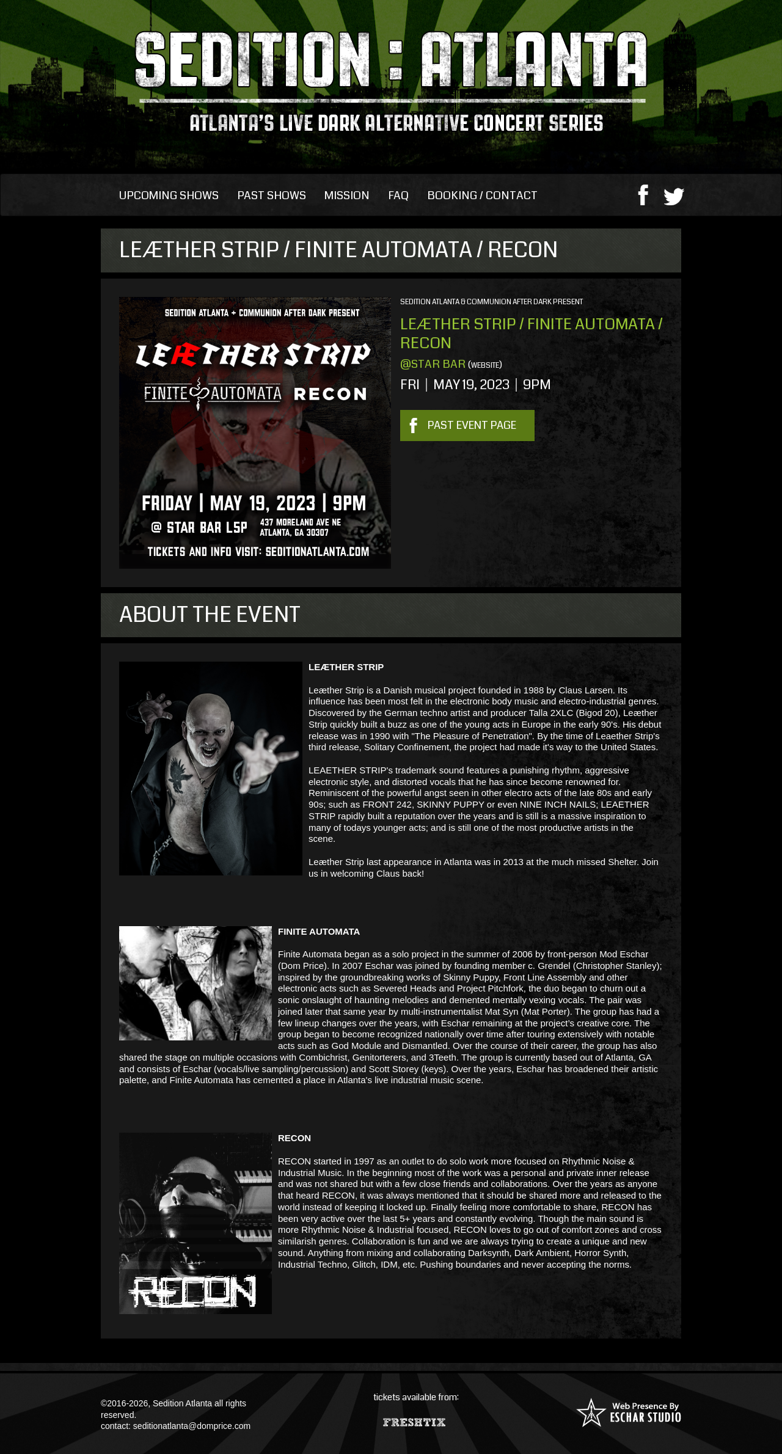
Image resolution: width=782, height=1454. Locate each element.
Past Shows (271, 195)
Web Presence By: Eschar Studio (628, 1412)
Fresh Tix (416, 1419)
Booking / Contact (482, 195)
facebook (643, 194)
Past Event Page (472, 425)
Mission (347, 195)
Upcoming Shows (169, 195)
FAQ (398, 195)
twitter (674, 194)
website (485, 365)
